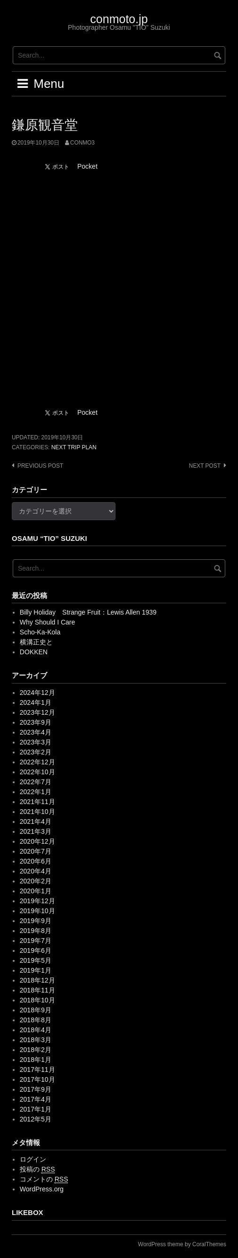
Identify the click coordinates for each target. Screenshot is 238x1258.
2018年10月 (37, 1000)
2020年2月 (35, 881)
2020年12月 (37, 841)
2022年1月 (35, 792)
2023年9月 (35, 722)
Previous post (40, 465)
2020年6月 (35, 861)
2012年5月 (35, 1119)
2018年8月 (35, 1020)
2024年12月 (37, 692)
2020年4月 (35, 871)
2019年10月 (37, 911)
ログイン (33, 1159)
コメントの (44, 1179)
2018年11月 (37, 990)
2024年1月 (35, 702)
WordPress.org (42, 1189)
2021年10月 (37, 811)
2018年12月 (37, 980)
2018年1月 (35, 1059)
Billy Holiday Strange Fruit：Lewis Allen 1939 (88, 612)
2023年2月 (35, 752)
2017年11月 (37, 1069)
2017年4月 (35, 1099)
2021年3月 (35, 831)
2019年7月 (35, 940)
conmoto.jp (119, 19)
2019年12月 (37, 901)
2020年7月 (35, 851)
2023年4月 (35, 732)
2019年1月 (35, 970)
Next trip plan (74, 447)
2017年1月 (35, 1109)
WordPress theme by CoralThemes (182, 1244)
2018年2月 (35, 1049)
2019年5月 (35, 960)
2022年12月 (37, 762)
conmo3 (82, 142)
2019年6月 (35, 950)
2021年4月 (35, 821)
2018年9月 (35, 1010)
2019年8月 (35, 930)
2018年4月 (35, 1030)
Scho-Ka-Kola (40, 632)
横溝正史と (36, 642)
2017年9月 (35, 1089)
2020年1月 (35, 891)
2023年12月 (37, 712)
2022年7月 (35, 782)
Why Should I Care (47, 622)
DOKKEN (34, 652)
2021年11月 (37, 801)
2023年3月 (35, 742)
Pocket (87, 166)
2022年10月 (37, 772)
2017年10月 (37, 1079)
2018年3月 (35, 1040)
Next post (205, 465)
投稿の (37, 1169)
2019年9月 (35, 920)
